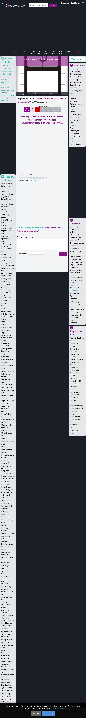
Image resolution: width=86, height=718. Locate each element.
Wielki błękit (7, 71)
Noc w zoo (5, 484)
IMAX (72, 389)
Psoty (72, 96)
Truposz (4, 629)
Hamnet (73, 246)
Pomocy (73, 296)
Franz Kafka (5, 346)
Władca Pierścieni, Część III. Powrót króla (76, 280)
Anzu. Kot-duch (75, 77)
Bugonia (4, 254)
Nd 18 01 (37, 110)
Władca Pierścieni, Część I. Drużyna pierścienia (76, 264)
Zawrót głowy (6, 685)
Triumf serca (6, 626)
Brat (3, 251)
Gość (3, 354)
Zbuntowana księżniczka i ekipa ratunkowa (76, 314)
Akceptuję (49, 713)
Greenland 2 (74, 88)
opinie (51, 94)
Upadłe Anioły (6, 631)
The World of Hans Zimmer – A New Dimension (7, 620)
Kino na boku (75, 392)
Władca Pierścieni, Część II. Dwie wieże (76, 272)
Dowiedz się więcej (58, 708)
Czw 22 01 (58, 110)
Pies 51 (72, 128)
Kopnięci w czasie (7, 401)
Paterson (6, 65)
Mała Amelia (74, 249)
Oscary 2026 (61, 52)
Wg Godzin (45, 52)
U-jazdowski (74, 430)
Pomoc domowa (76, 144)
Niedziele (4, 460)
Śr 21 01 (53, 110)
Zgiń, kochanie (6, 688)
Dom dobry (5, 290)
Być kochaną (6, 257)
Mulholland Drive (7, 447)
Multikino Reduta (76, 408)
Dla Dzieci (53, 52)
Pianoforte (5, 517)
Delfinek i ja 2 (75, 80)
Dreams (73, 112)
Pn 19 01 (43, 110)
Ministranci (5, 436)
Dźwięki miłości (75, 114)
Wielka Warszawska (77, 259)
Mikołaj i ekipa (6, 433)
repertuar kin (26, 94)
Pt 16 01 (27, 110)
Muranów (73, 425)
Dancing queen (6, 279)
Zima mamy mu (7, 693)
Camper (4, 260)
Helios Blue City (76, 381)
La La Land (7, 68)
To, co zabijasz (75, 117)
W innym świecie (7, 639)
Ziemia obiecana (7, 691)
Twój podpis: (22, 253)
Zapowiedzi (24, 51)
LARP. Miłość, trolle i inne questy (6, 408)
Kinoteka (73, 400)
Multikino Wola (75, 417)
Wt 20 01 (48, 110)
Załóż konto (75, 3)
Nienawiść (5, 463)
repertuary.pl (16, 5)
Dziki (72, 141)
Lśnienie (4, 417)
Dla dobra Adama (76, 235)
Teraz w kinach (9, 178)
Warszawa (76, 59)
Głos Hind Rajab (76, 288)
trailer (46, 94)
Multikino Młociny (76, 406)
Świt (71, 428)
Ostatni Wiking (6, 503)
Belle (3, 233)
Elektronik (73, 378)
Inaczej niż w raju (7, 371)
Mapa (68, 51)
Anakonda (5, 189)
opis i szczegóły (37, 94)
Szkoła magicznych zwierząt (5, 610)
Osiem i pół (7, 74)
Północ (3, 539)
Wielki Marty (74, 302)
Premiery (13, 51)
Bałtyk (3, 225)
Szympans (74, 299)
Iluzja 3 (3, 368)
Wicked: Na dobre (7, 642)
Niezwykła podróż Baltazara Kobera (7, 90)
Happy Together (7, 365)
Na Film (39, 52)
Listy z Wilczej (6, 414)
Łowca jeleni (7, 77)
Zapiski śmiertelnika (77, 310)
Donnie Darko (6, 298)
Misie (3, 439)
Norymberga (6, 487)
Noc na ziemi (8, 85)
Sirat (3, 574)
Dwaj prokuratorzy (77, 243)
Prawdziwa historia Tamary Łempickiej (7, 544)
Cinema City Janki (76, 359)
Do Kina (33, 52)
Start (4, 51)
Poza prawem (6, 536)
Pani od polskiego (8, 506)
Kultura (72, 403)
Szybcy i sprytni (75, 257)
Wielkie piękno (6, 661)
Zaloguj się (65, 3)
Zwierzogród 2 (6, 696)
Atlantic (73, 341)
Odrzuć (36, 713)
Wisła (72, 433)
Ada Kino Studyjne (77, 338)
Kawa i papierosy (7, 387)
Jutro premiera (8, 95)
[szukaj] (38, 5)
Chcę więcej (74, 293)
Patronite (77, 51)
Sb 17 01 (32, 110)
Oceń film (33, 180)
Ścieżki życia (74, 131)
